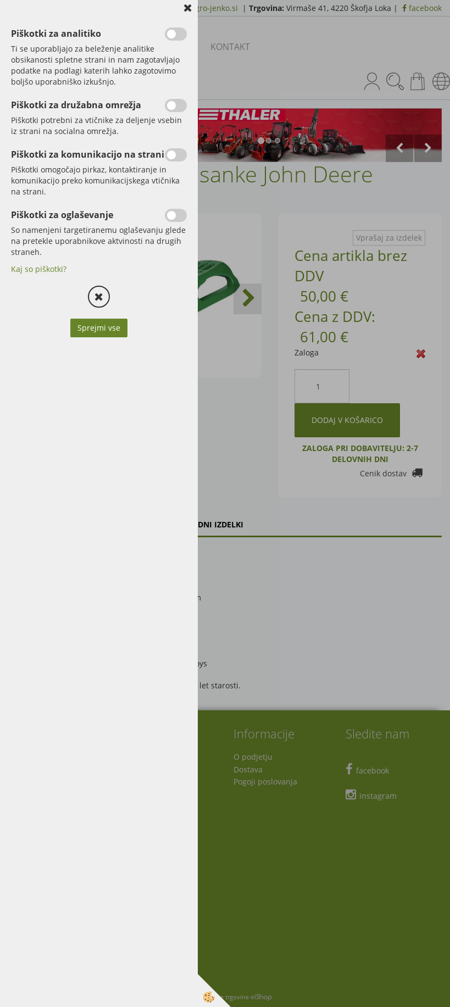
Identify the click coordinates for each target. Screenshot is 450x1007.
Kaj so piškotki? (38, 269)
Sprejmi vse (98, 327)
